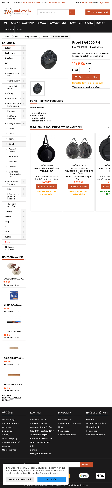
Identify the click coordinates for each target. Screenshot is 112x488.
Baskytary (28, 22)
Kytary (14, 22)
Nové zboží (63, 431)
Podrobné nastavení (20, 479)
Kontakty (90, 419)
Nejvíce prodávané (67, 434)
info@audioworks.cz (40, 453)
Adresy (5, 434)
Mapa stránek (92, 427)
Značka (94, 47)
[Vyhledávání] (56, 12)
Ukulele (41, 22)
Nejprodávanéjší (13, 257)
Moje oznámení (9, 449)
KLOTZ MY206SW (12, 331)
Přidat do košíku (85, 77)
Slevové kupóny (9, 438)
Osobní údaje (8, 419)
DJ (80, 22)
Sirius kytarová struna (14, 305)
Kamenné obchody (95, 434)
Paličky (12, 166)
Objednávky (8, 427)
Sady (11, 128)
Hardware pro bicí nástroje (14, 104)
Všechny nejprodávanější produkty (11, 398)
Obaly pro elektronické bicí (15, 174)
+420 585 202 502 (31, 2)
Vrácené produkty (10, 423)
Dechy (99, 22)
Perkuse (11, 111)
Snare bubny (13, 80)
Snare (12, 133)
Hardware (14, 156)
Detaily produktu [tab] (51, 101)
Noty (7, 221)
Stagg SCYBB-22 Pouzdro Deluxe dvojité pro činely (79, 171)
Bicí (64, 22)
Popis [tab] (33, 101)
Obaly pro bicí (14, 123)
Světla (89, 22)
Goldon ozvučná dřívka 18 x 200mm (14, 358)
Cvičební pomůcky (11, 205)
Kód (74, 47)
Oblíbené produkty (9, 248)
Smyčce (8, 29)
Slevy (19, 29)
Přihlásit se (87, 2)
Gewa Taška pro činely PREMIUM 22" (46, 169)
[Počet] (83, 70)
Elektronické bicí (13, 74)
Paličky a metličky (11, 117)
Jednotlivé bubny (12, 87)
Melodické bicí (14, 98)
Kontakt (5, 2)
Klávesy (53, 22)
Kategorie (8, 43)
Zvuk (72, 22)
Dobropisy (7, 431)
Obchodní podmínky (96, 423)
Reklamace (91, 431)
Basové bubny (12, 150)
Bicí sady (11, 68)
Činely (10, 93)
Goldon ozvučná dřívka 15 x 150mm (14, 384)
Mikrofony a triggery (12, 182)
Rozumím (52, 479)
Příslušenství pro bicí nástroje (13, 196)
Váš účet (7, 412)
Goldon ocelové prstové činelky (14, 279)
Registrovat (104, 2)
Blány (10, 189)
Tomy (11, 138)
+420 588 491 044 (57, 2)
